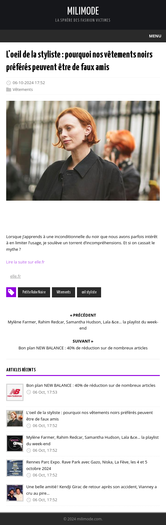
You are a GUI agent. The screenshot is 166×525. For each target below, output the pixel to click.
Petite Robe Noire (34, 292)
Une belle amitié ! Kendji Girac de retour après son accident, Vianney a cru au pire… (91, 490)
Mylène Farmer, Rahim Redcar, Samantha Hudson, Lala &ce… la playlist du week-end (92, 440)
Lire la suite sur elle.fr (25, 262)
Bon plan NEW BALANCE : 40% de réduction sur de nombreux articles (90, 385)
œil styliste (89, 292)
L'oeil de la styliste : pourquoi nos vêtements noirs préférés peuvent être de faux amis (89, 416)
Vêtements (23, 89)
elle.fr (15, 276)
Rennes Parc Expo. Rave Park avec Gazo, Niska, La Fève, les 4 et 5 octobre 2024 (86, 465)
